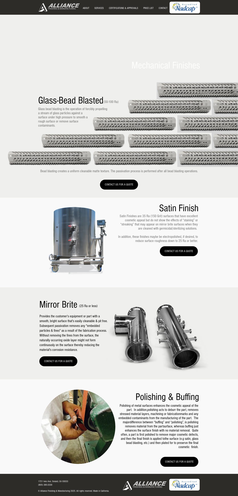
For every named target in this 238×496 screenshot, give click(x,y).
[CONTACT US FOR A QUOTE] (119, 185)
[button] (99, 8)
